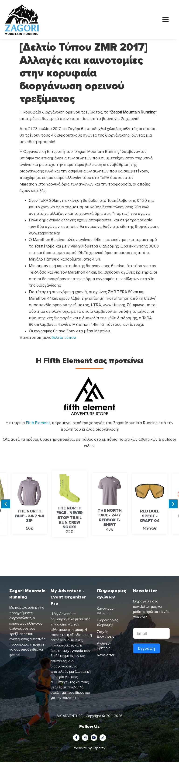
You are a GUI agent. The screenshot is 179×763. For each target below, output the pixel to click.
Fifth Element (38, 423)
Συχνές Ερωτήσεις (105, 634)
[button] (5, 504)
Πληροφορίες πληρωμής (107, 623)
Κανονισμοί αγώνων (105, 611)
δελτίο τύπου (64, 338)
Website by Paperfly (89, 748)
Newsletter (105, 656)
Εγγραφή (146, 648)
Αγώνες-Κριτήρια (104, 646)
